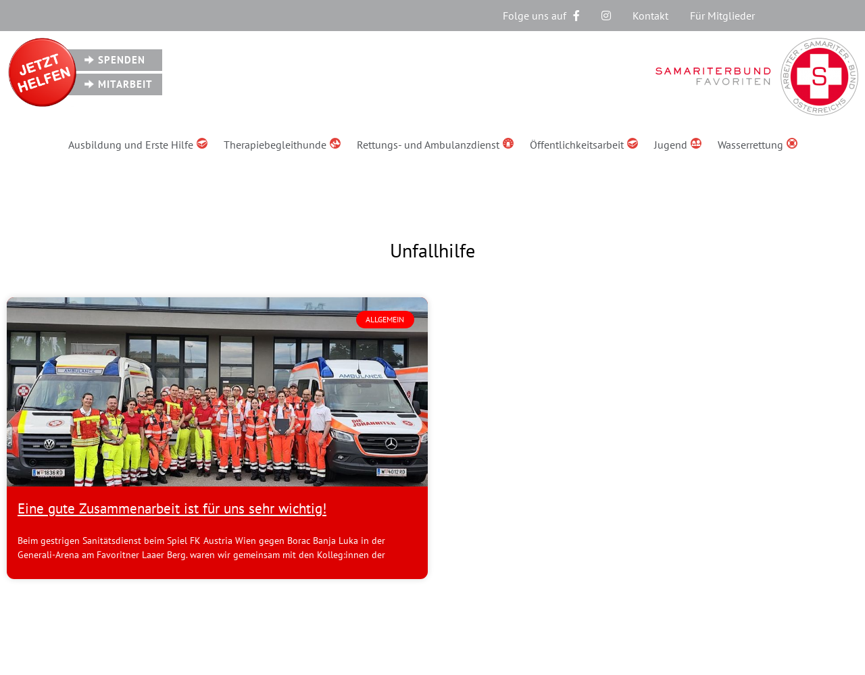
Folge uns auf (541, 15)
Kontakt (650, 15)
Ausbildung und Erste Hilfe (137, 144)
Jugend (677, 144)
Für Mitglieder (722, 15)
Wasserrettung (757, 144)
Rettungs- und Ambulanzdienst (435, 144)
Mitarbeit (125, 84)
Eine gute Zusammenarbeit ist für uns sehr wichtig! (172, 508)
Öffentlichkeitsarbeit (584, 144)
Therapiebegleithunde (282, 144)
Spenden (121, 59)
